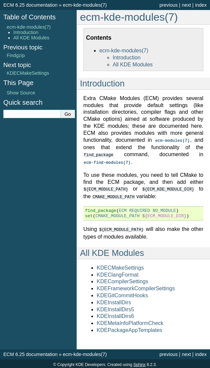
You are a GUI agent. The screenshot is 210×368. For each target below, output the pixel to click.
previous (168, 5)
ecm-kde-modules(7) (85, 5)
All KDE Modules (133, 64)
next (186, 5)
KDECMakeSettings (120, 266)
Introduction (127, 57)
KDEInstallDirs (114, 300)
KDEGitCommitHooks (122, 293)
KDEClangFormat (117, 273)
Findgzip (16, 55)
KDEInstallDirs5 (115, 307)
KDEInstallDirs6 (115, 314)
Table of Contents (29, 17)
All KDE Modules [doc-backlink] (112, 251)
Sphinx (139, 362)
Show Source (21, 92)
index (201, 5)
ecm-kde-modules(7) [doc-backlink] (129, 17)
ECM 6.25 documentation (30, 5)
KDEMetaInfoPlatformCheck (130, 321)
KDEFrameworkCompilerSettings (136, 286)
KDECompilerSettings (122, 279)
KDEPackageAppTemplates (129, 328)
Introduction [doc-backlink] (102, 83)
